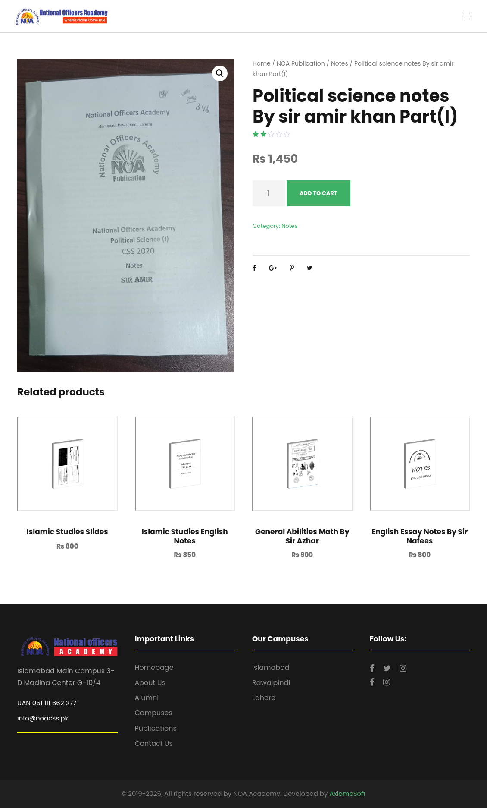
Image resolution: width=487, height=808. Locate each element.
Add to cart (318, 193)
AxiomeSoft (347, 793)
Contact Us (154, 743)
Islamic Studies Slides (67, 532)
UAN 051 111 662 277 (47, 702)
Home (262, 63)
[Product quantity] (269, 193)
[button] (220, 73)
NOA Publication (301, 63)
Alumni (147, 698)
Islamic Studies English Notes (185, 536)
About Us (150, 683)
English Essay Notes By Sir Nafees (419, 536)
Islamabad (271, 667)
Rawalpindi (271, 683)
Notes (339, 63)
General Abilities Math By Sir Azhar (302, 536)
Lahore (263, 698)
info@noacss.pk (42, 718)
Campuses (153, 713)
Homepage (154, 667)
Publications (156, 728)
